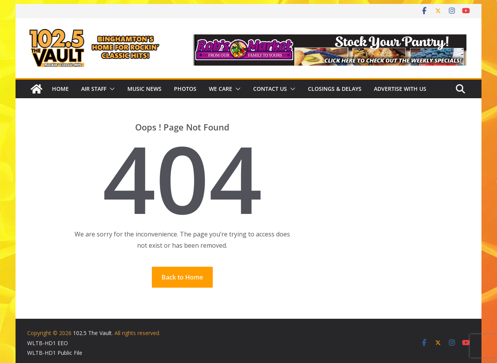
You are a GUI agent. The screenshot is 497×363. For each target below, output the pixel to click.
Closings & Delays (334, 88)
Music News (144, 88)
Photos (185, 88)
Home (60, 88)
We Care (220, 88)
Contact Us (270, 88)
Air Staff (93, 88)
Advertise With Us (400, 88)
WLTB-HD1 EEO (47, 343)
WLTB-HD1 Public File (54, 352)
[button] (110, 88)
